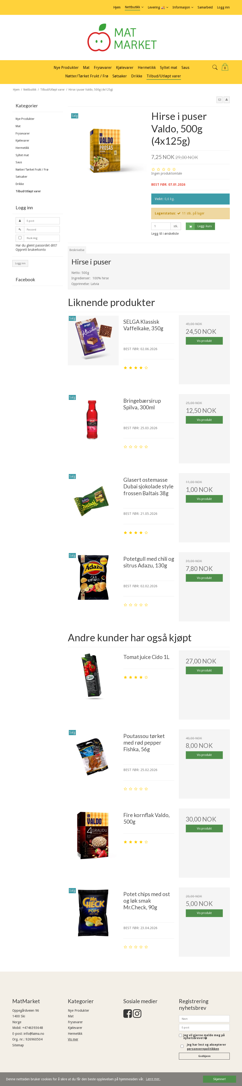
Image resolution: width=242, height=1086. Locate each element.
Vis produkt (204, 341)
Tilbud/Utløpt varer (28, 191)
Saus (19, 162)
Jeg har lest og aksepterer (206, 1047)
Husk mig (32, 238)
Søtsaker (21, 176)
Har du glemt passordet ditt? (36, 245)
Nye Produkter (25, 119)
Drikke (20, 184)
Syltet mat (22, 155)
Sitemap (18, 1045)
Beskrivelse (76, 250)
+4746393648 (32, 1028)
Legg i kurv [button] (199, 226)
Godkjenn (204, 1056)
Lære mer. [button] (153, 1079)
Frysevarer (23, 133)
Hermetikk (22, 148)
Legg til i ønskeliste (165, 233)
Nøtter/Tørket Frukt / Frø (32, 169)
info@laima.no (34, 1034)
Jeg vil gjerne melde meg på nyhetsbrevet (204, 1037)
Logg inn (20, 263)
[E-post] (204, 1027)
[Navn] (204, 1018)
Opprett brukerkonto (31, 250)
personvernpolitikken (203, 1049)
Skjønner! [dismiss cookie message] (219, 1079)
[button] (219, 99)
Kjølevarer (22, 140)
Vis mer (73, 1039)
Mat (18, 126)
